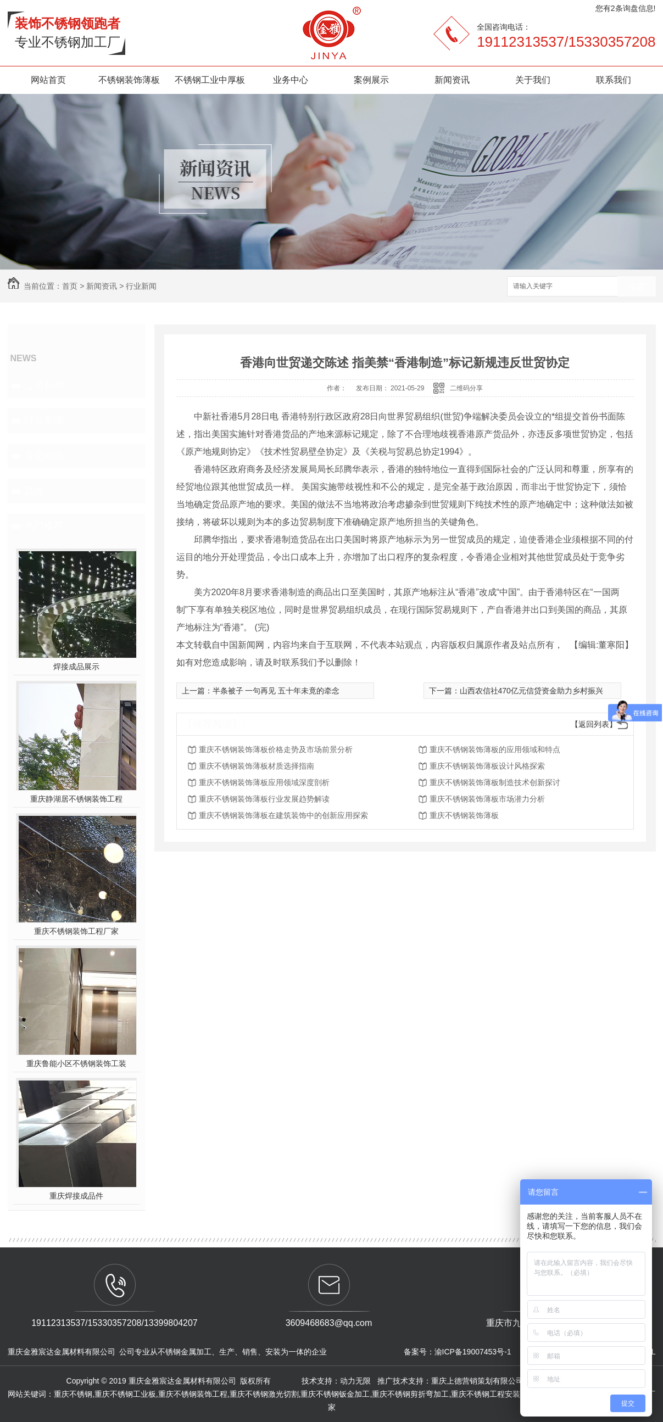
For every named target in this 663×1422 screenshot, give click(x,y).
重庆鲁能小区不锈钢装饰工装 (76, 1063)
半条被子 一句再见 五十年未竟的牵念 (276, 690)
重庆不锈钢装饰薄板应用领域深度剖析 (264, 782)
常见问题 (44, 455)
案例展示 (371, 80)
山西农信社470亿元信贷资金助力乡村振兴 (531, 690)
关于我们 (532, 80)
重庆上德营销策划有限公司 (478, 1380)
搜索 (636, 287)
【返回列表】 (594, 724)
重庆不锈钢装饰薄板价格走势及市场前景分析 (276, 749)
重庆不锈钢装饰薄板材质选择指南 (256, 766)
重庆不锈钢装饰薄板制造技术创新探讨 (495, 782)
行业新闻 (141, 286)
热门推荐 (44, 525)
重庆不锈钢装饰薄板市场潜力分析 (487, 798)
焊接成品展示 (76, 666)
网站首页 (48, 80)
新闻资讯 (452, 80)
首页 (69, 286)
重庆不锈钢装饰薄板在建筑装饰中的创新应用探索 (283, 815)
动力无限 (355, 1380)
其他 (34, 490)
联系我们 (613, 80)
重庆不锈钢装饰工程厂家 (76, 931)
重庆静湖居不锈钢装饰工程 (76, 798)
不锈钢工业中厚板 (210, 80)
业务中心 (290, 80)
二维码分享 (466, 388)
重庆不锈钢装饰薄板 (464, 815)
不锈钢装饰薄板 (129, 80)
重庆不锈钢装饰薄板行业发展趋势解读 (264, 798)
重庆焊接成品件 (76, 1195)
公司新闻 (44, 385)
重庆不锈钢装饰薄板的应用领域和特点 (495, 749)
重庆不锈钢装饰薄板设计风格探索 (487, 766)
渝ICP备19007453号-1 (472, 1351)
